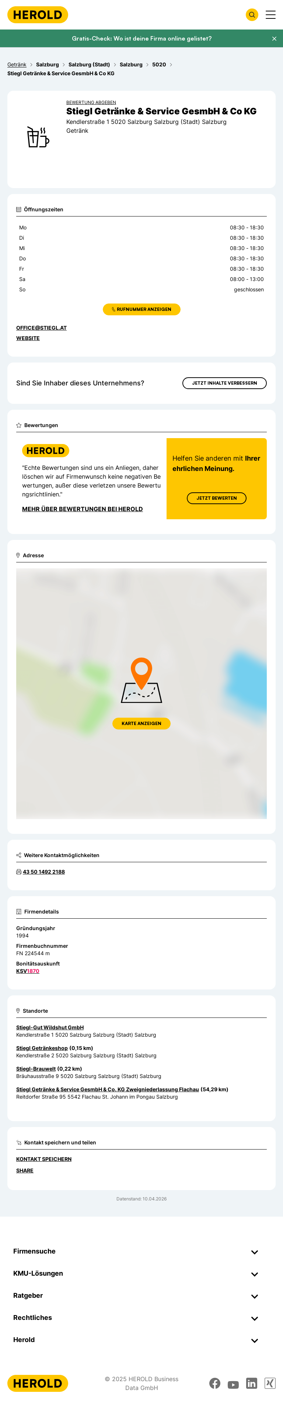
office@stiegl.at (41, 328)
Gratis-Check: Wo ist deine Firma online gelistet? (142, 38)
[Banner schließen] (274, 38)
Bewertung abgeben (91, 102)
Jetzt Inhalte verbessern (224, 383)
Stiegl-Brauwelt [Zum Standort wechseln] (36, 1068)
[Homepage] (37, 14)
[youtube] (233, 1383)
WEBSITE (28, 338)
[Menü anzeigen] (271, 15)
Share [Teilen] (25, 1170)
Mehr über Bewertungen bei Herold (82, 509)
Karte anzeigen (141, 723)
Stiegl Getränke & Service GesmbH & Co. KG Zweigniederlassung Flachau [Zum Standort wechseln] (107, 1089)
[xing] (270, 1383)
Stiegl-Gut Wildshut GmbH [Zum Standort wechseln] (50, 1027)
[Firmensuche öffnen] (252, 14)
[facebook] (214, 1383)
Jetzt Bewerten (216, 498)
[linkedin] (251, 1383)
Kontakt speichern (43, 1159)
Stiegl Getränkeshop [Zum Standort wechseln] (42, 1048)
